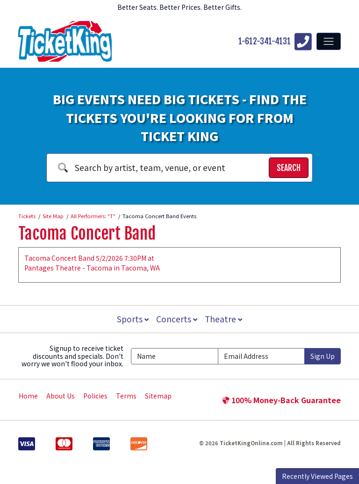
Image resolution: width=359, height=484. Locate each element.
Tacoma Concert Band (87, 233)
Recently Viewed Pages (317, 476)
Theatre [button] (224, 319)
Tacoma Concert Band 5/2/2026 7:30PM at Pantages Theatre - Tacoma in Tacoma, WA (92, 262)
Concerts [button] (177, 319)
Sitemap (158, 395)
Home (28, 395)
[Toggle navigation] (328, 41)
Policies (95, 395)
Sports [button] (131, 319)
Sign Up (322, 356)
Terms (126, 395)
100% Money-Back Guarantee (281, 400)
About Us (60, 395)
